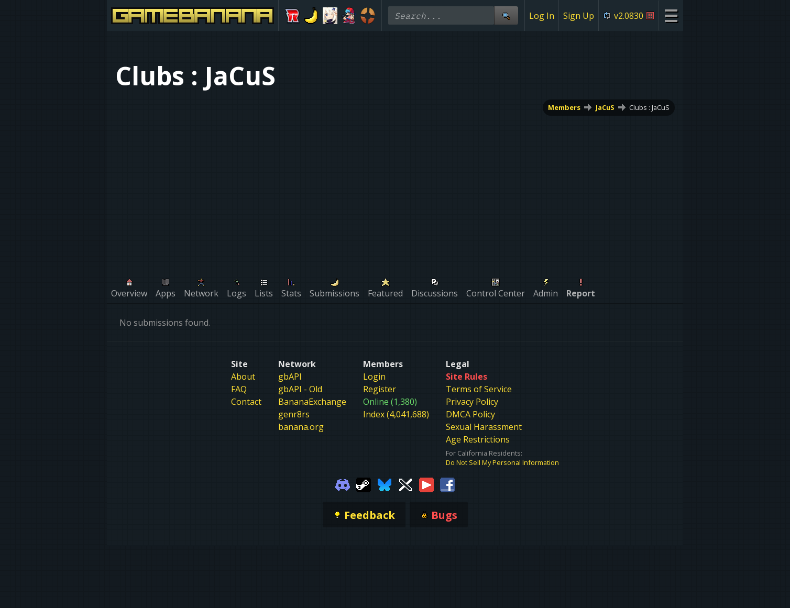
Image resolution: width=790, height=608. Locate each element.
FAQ (239, 389)
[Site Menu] (671, 15)
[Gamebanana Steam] (363, 484)
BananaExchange (312, 401)
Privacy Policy (472, 401)
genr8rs (294, 414)
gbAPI (290, 376)
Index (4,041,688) (396, 414)
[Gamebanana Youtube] (426, 484)
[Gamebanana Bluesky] (384, 484)
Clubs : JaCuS (649, 107)
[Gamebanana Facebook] (447, 484)
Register (379, 389)
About (243, 376)
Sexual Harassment (484, 427)
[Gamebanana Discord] (342, 484)
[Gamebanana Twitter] (405, 484)
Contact (246, 401)
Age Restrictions (478, 439)
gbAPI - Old (300, 389)
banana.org (301, 427)
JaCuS (605, 107)
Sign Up (578, 15)
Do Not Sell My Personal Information (502, 462)
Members (564, 107)
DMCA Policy (470, 414)
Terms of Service (479, 389)
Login (374, 376)
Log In (541, 15)
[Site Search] (506, 15)
